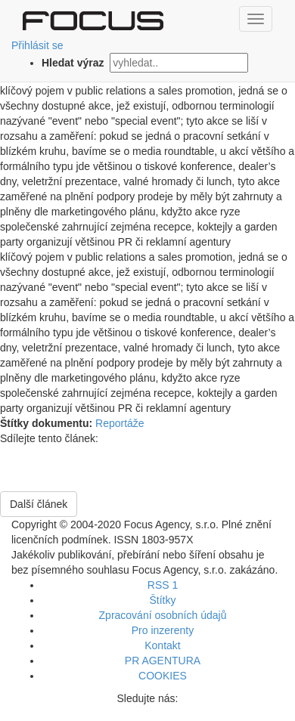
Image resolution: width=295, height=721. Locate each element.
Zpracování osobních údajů (163, 615)
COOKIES (162, 676)
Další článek (38, 504)
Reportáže (119, 423)
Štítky (162, 600)
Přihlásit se (37, 45)
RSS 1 (163, 585)
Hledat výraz (74, 63)
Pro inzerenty (163, 630)
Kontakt (162, 645)
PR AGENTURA (162, 660)
